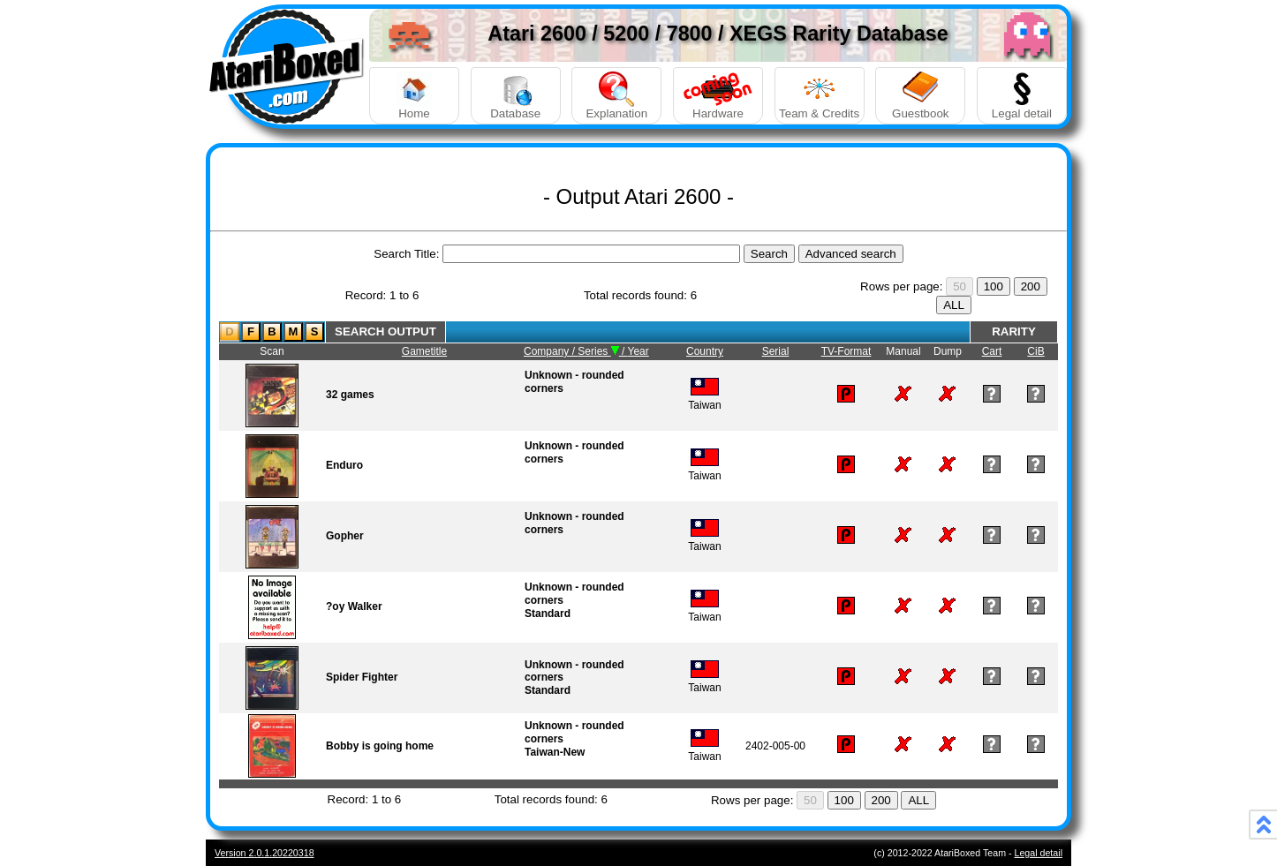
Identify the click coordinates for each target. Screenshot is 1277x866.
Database (516, 96)
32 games (350, 394)
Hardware (718, 96)
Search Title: (406, 253)
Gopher (345, 536)
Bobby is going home (380, 746)
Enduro (344, 465)
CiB (1035, 351)
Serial (776, 351)
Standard (547, 613)
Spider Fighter (361, 677)
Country (704, 351)
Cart (992, 351)
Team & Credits (819, 96)
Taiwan (704, 398)
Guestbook (920, 96)
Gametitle (424, 351)
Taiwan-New (555, 752)
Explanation (616, 96)
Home (414, 96)
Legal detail (1022, 96)
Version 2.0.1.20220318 (264, 852)
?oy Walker (354, 606)
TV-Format (846, 351)
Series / (602, 351)
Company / (551, 351)
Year (638, 351)
